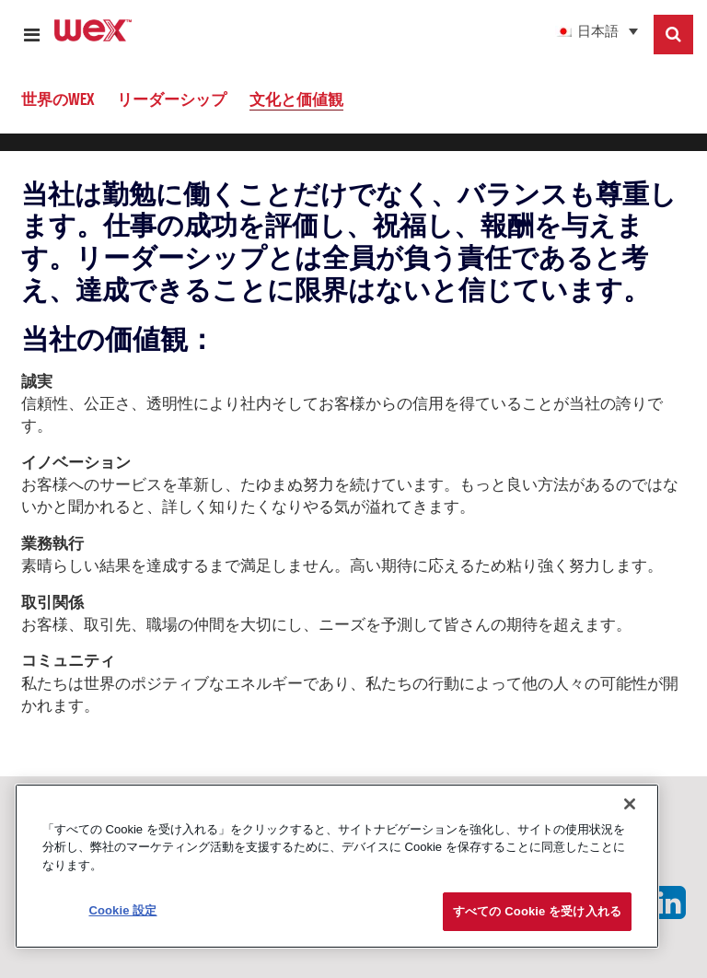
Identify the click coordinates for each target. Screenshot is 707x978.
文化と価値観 (296, 99)
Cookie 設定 (122, 910)
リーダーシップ (171, 99)
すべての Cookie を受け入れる (537, 911)
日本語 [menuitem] (598, 33)
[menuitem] (568, 31)
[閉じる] (629, 804)
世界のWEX (57, 99)
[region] (337, 866)
